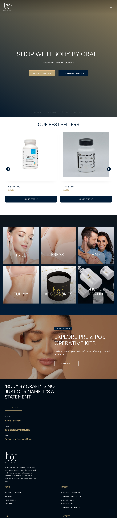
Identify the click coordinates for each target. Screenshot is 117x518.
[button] (112, 7)
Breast (58, 223)
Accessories (58, 262)
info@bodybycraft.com (18, 398)
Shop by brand (96, 260)
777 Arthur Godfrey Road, (19, 407)
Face (21, 223)
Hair (96, 223)
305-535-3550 (13, 389)
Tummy (21, 262)
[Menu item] (13, 461)
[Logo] (8, 6)
